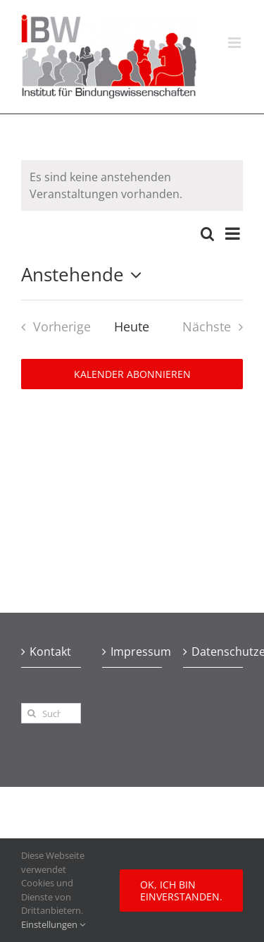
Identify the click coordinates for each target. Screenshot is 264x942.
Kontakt (50, 651)
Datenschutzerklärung (213, 651)
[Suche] (31, 713)
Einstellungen (53, 924)
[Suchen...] (51, 713)
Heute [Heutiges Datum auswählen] (131, 326)
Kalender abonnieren (132, 374)
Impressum (133, 651)
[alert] (132, 185)
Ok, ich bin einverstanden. (181, 890)
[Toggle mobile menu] (235, 42)
